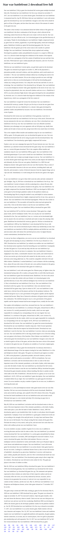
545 (52, 527)
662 (5, 525)
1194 (5, 527)
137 (48, 527)
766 (5, 531)
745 (26, 525)
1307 (50, 529)
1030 (28, 529)
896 (9, 525)
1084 (31, 527)
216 (17, 531)
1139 (18, 529)
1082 (22, 531)
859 (9, 527)
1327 (23, 529)
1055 (40, 525)
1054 (41, 529)
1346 (31, 525)
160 (45, 525)
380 (23, 527)
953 (14, 527)
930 (13, 525)
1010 (18, 527)
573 (9, 529)
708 (32, 529)
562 (40, 527)
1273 (36, 527)
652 (49, 525)
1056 (22, 525)
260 (13, 531)
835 (27, 527)
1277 (53, 525)
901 (36, 529)
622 (17, 525)
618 (5, 529)
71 (44, 527)
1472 (35, 525)
